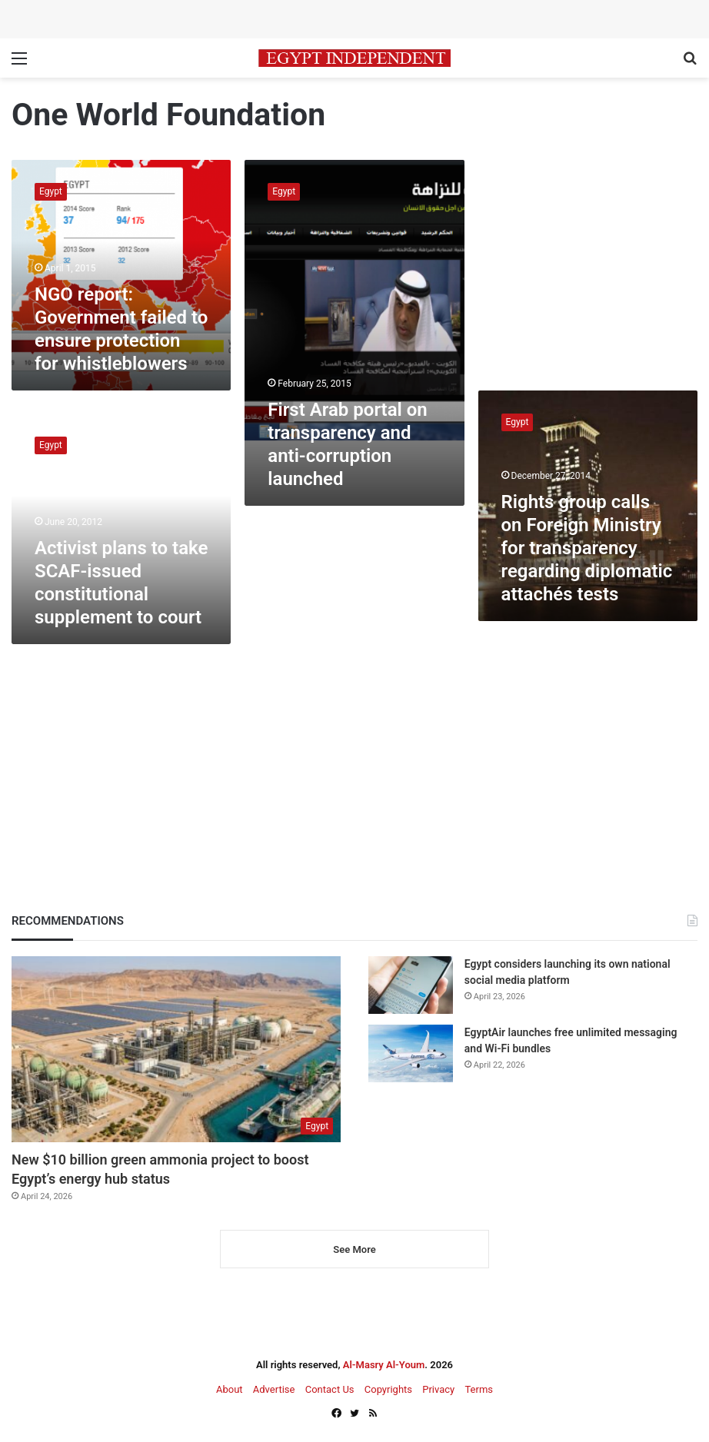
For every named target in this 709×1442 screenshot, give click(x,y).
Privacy (438, 1389)
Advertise (274, 1389)
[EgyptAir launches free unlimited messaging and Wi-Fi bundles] (410, 1053)
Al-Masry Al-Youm (384, 1365)
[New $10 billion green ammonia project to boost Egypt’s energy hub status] (176, 1049)
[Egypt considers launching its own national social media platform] (410, 985)
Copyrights (388, 1389)
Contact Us (329, 1389)
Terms (478, 1389)
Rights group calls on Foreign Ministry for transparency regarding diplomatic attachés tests (587, 548)
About (229, 1389)
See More (354, 1249)
